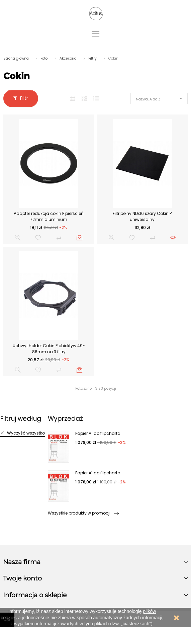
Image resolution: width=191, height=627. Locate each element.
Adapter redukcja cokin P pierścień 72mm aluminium (49, 216)
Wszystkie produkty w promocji (83, 513)
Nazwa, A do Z (148, 99)
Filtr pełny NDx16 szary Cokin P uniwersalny (142, 216)
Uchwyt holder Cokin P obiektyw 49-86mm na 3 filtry (49, 349)
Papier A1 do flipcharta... (99, 433)
